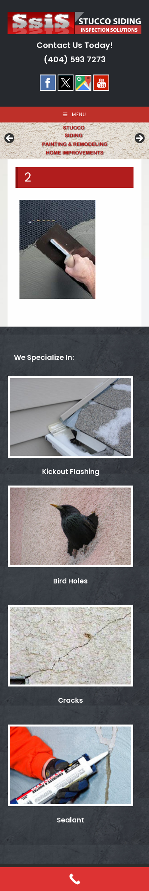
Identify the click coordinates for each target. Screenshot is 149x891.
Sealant (70, 820)
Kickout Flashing (70, 471)
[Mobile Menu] (74, 114)
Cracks (70, 700)
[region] (74, 140)
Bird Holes (70, 581)
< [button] (10, 139)
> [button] (139, 139)
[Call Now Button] (74, 879)
